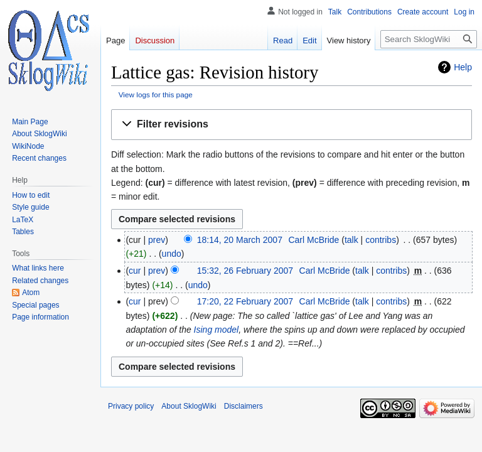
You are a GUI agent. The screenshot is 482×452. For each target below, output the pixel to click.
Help (463, 67)
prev (156, 240)
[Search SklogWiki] (428, 39)
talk (351, 240)
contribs (380, 240)
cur (135, 271)
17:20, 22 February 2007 (245, 301)
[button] (291, 124)
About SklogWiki (188, 406)
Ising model (216, 330)
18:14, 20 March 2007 (239, 240)
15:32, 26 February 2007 (245, 271)
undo (171, 254)
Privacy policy (131, 406)
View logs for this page (156, 94)
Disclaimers (243, 406)
